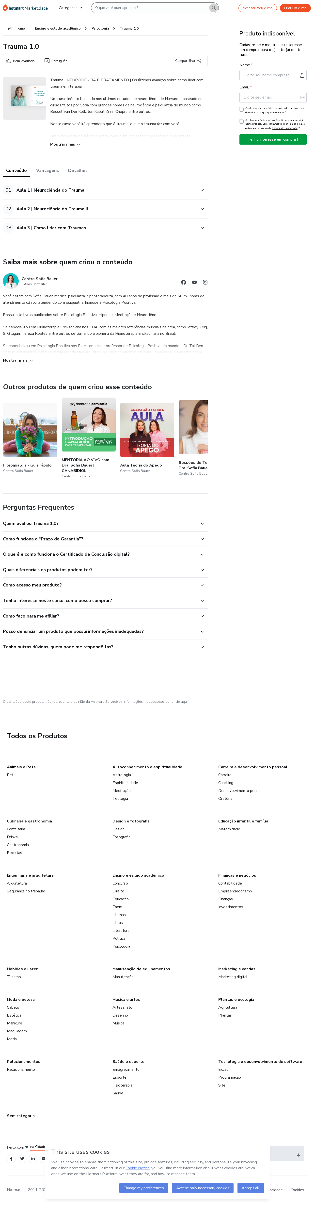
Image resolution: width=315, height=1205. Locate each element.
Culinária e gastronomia (29, 821)
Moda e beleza (21, 999)
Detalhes (78, 170)
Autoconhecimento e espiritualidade (147, 767)
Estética (14, 1015)
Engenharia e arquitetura (30, 875)
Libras (117, 922)
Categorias (70, 8)
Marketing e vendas (236, 969)
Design (118, 829)
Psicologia (121, 946)
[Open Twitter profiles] (22, 1158)
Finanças (225, 899)
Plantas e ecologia (236, 999)
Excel (223, 1069)
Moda (12, 1039)
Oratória (225, 798)
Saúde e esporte (128, 1061)
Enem (117, 907)
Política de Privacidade (285, 128)
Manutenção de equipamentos (141, 969)
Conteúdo (16, 170)
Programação (229, 1077)
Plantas (225, 1015)
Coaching (225, 783)
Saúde (117, 1093)
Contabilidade (230, 883)
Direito (118, 891)
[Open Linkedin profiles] (33, 1158)
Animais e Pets (21, 767)
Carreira (224, 775)
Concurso (120, 883)
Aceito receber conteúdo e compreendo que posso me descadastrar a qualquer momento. (274, 110)
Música (118, 1023)
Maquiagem (17, 1031)
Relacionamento (21, 1069)
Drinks (12, 837)
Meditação (121, 790)
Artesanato (122, 1007)
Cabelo (13, 1007)
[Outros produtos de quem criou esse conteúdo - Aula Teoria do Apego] (147, 438)
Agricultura (227, 1007)
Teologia (120, 798)
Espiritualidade (125, 783)
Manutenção (123, 977)
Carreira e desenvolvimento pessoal (252, 767)
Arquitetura (17, 883)
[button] (100, 190)
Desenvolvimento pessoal (241, 790)
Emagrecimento (126, 1069)
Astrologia (121, 775)
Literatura (120, 930)
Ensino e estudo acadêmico (138, 875)
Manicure (14, 1023)
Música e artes (126, 999)
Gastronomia (18, 845)
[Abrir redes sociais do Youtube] (194, 283)
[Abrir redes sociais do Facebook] (183, 283)
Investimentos (230, 907)
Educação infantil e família (243, 821)
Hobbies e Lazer (22, 969)
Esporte (119, 1077)
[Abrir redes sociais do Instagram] (205, 283)
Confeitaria (16, 829)
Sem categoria (21, 1116)
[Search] (213, 7)
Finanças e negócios (237, 875)
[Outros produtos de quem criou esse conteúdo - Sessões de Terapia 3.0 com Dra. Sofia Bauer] (206, 438)
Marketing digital (233, 977)
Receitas (14, 852)
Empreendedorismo (235, 891)
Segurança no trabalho (26, 891)
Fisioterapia (122, 1085)
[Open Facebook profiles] (11, 1158)
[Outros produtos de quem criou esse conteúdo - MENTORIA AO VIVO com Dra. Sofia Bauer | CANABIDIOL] (89, 439)
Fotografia (121, 837)
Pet (10, 775)
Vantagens (47, 170)
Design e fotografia (131, 821)
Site (221, 1085)
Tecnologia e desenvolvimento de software (260, 1061)
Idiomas (119, 915)
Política (119, 938)
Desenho (120, 1015)
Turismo (14, 977)
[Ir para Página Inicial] (27, 8)
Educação (120, 899)
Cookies (297, 1190)
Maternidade (229, 829)
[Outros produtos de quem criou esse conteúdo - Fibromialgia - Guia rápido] (30, 438)
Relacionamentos (23, 1061)
